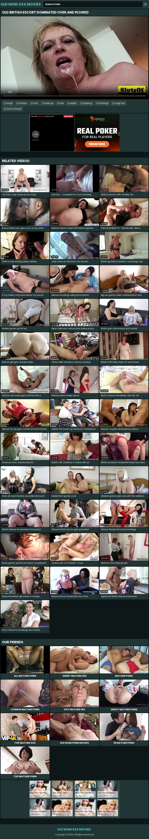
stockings (103, 103)
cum (35, 103)
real (62, 103)
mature (23, 103)
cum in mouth (13, 108)
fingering (87, 103)
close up (49, 103)
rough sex (120, 103)
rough (9, 103)
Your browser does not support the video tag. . (74, 57)
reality (73, 103)
